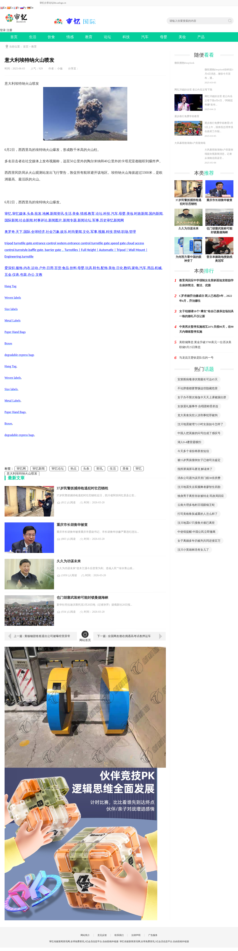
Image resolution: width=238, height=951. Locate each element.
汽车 (144, 37)
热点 (73, 468)
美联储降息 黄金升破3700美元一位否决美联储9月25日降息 (205, 345)
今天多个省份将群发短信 (193, 451)
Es (10, 7)
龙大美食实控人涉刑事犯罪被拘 (197, 415)
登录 (3, 30)
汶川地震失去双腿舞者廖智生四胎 (198, 486)
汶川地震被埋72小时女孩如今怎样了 (200, 424)
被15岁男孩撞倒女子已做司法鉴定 (198, 460)
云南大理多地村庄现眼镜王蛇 (196, 504)
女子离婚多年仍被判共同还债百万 (198, 540)
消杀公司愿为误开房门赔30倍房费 (198, 478)
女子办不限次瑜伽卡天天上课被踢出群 (201, 397)
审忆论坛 (58, 468)
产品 (201, 37)
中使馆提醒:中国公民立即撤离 (196, 531)
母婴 (163, 37)
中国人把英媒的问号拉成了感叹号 (198, 433)
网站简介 (85, 935)
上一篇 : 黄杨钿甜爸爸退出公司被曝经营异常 (42, 636)
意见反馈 (102, 935)
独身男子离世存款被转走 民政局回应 (200, 495)
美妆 (182, 37)
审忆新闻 (38, 468)
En (3, 7)
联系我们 (119, 935)
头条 (86, 468)
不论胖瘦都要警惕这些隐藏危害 (197, 388)
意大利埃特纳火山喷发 (22, 473)
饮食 (51, 37)
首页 (14, 37)
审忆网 (21, 468)
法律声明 (135, 935)
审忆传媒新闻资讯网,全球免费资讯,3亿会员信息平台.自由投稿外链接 (154, 941)
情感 (70, 37)
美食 (126, 468)
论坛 (107, 37)
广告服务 (152, 935)
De (30, 7)
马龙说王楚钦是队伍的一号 (196, 357)
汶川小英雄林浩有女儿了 (193, 549)
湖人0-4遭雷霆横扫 (189, 442)
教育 (88, 37)
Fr (16, 7)
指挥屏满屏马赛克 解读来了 (195, 469)
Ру (23, 7)
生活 (32, 37)
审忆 (139, 468)
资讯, (99, 468)
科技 (126, 37)
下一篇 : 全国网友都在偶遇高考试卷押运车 (124, 636)
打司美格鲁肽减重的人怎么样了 (197, 513)
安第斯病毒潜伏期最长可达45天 (197, 379)
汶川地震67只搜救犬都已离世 (196, 522)
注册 (9, 30)
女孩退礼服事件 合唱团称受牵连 (197, 406)
